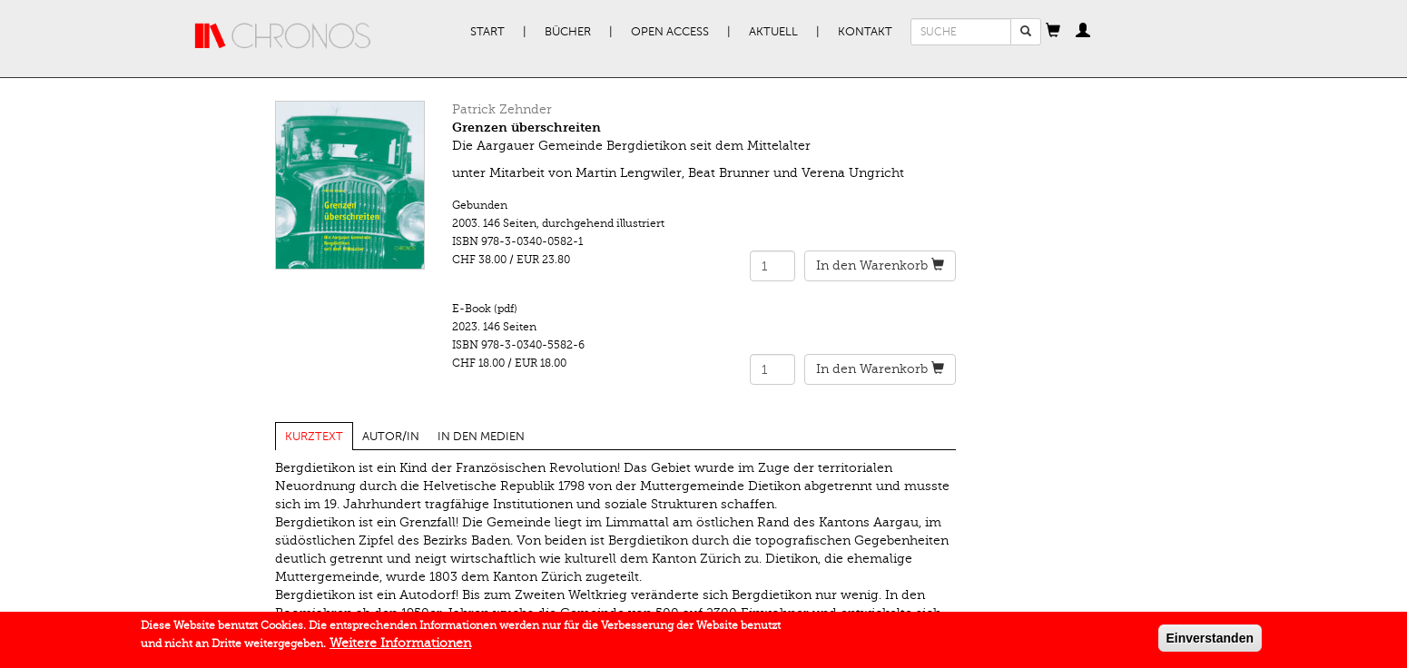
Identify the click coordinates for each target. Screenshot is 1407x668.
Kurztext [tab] (314, 436)
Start (487, 31)
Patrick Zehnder (502, 109)
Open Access (670, 31)
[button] (1053, 32)
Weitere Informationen (400, 646)
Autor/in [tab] (390, 436)
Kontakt (865, 31)
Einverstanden (1210, 641)
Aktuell (773, 31)
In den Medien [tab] (481, 436)
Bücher (568, 31)
